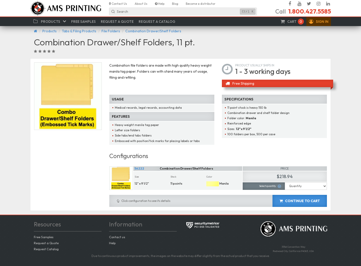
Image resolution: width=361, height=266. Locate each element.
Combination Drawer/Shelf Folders (153, 31)
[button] (318, 21)
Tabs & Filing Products (79, 31)
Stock (173, 176)
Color (209, 176)
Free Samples (43, 237)
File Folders (111, 31)
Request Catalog (46, 249)
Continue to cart (300, 201)
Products (49, 31)
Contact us (117, 237)
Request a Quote (46, 243)
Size (137, 176)
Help (112, 243)
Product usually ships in (254, 65)
